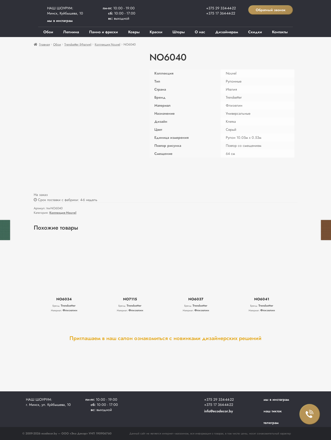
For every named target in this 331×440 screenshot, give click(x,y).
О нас (200, 32)
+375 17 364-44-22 (220, 13)
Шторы (178, 32)
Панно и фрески (103, 32)
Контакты (280, 32)
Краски (156, 32)
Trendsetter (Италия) (77, 44)
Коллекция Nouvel (107, 44)
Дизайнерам (226, 32)
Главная (44, 44)
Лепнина (71, 32)
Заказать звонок (310, 414)
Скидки (255, 32)
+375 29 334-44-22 (221, 8)
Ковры (134, 32)
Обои (48, 32)
